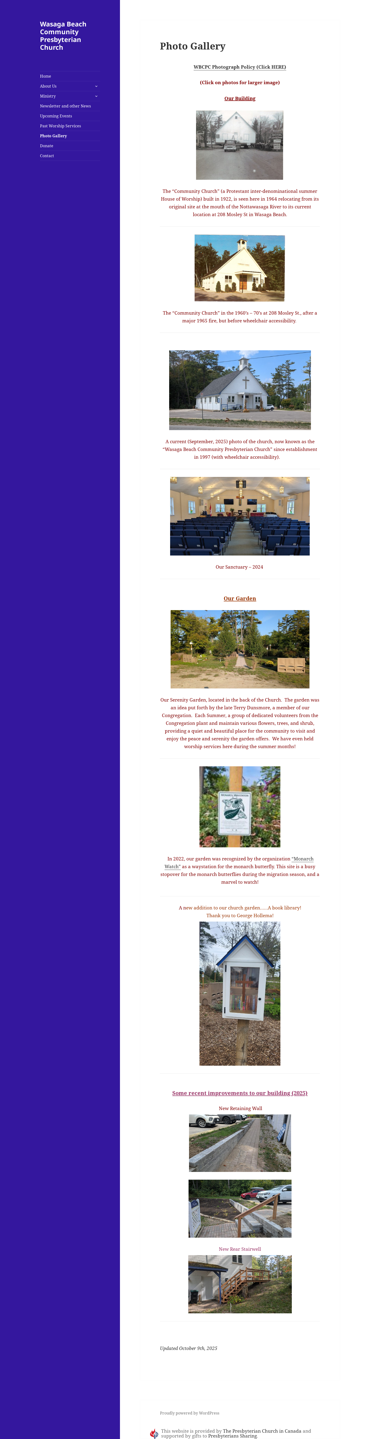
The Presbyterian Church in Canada (262, 1431)
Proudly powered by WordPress (189, 1413)
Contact (47, 155)
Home (45, 76)
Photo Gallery (53, 136)
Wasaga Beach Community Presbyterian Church (63, 35)
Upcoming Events (56, 116)
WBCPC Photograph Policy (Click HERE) (240, 67)
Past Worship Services (60, 126)
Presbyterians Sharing (232, 1436)
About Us (48, 86)
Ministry (48, 96)
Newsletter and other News (65, 106)
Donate (46, 145)
